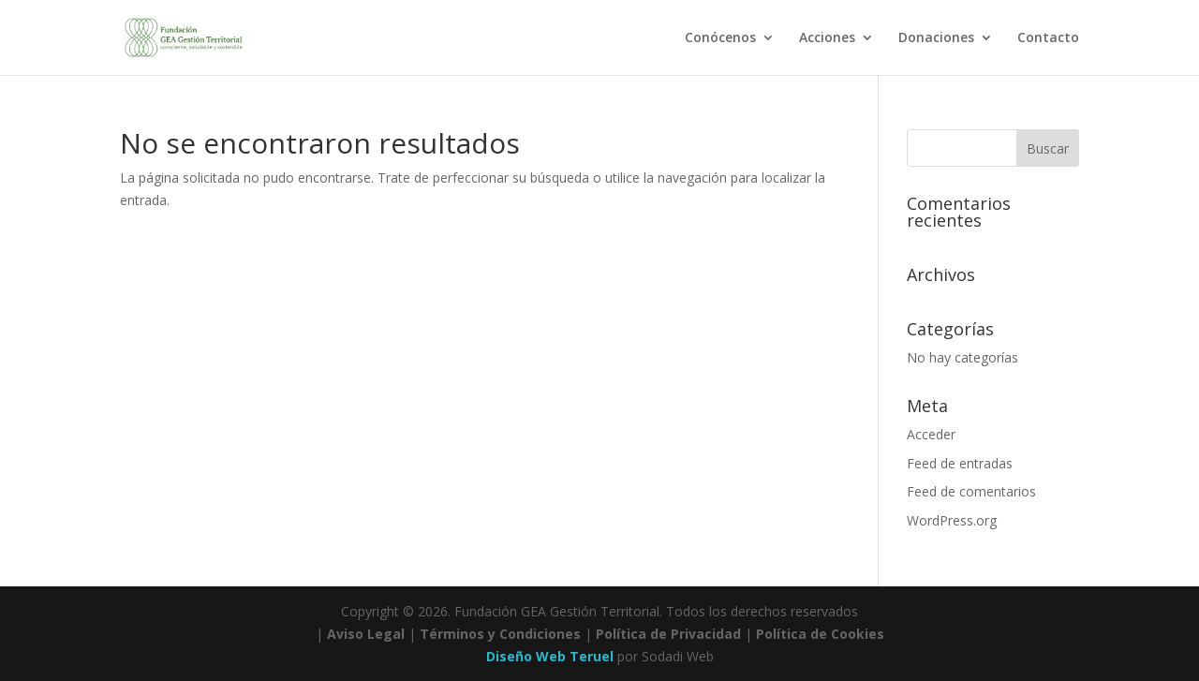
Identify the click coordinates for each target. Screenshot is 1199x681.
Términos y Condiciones (500, 634)
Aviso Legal (366, 634)
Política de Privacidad (668, 634)
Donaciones (936, 38)
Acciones (827, 38)
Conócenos (720, 38)
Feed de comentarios (971, 491)
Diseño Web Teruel (550, 656)
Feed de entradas (960, 463)
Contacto (1048, 38)
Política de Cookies (820, 634)
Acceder (931, 434)
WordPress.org (952, 520)
